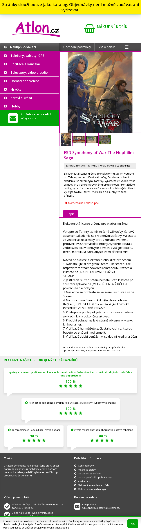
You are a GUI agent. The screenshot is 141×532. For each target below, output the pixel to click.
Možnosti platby (87, 469)
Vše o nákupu (107, 47)
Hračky (15, 89)
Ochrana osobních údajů (92, 489)
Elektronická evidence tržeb (93, 485)
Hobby (15, 106)
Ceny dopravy (86, 465)
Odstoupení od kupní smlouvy (95, 477)
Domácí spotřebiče (24, 81)
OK (133, 523)
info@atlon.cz (28, 118)
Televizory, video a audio (29, 72)
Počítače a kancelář (25, 64)
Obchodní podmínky (77, 47)
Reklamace (84, 481)
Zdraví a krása (21, 98)
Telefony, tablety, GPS (27, 55)
